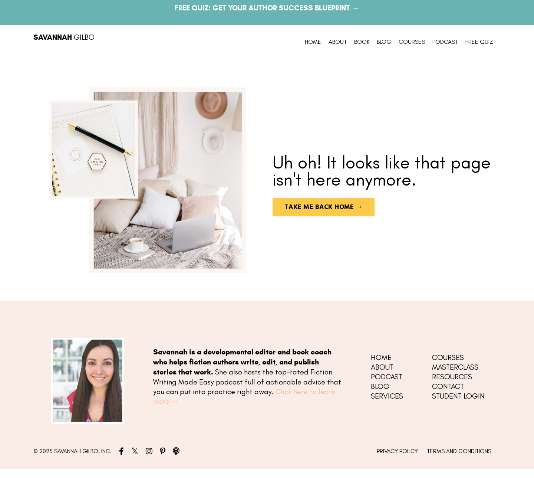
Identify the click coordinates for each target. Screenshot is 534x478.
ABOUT (338, 41)
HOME (313, 41)
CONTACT (448, 386)
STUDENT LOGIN (458, 396)
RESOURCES (452, 376)
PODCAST (445, 41)
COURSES (412, 41)
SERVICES (387, 396)
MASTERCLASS (455, 367)
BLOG (384, 41)
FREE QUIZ (479, 41)
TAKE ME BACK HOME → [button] (323, 207)
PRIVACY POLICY (397, 451)
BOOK (361, 41)
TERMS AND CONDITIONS (459, 451)
